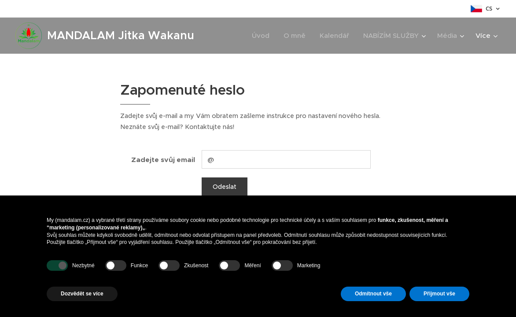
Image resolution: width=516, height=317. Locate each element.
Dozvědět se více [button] (82, 294)
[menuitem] (263, 36)
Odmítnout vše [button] (373, 294)
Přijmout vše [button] (439, 294)
